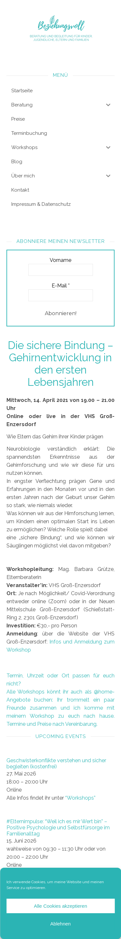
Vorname (60, 260)
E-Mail (61, 286)
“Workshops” (80, 798)
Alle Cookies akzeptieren (60, 906)
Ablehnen (60, 923)
